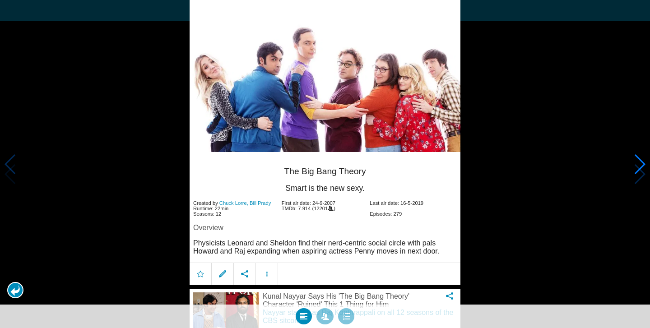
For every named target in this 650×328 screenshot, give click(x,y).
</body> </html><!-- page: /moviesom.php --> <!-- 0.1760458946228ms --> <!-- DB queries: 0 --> (325, 164)
